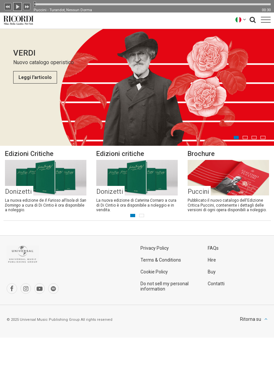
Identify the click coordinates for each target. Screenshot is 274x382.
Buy (212, 271)
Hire (212, 260)
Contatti (216, 283)
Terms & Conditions (160, 260)
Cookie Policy (154, 271)
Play (17, 6)
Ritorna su (250, 319)
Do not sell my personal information (164, 286)
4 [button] (262, 137)
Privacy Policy (154, 248)
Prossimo (27, 6)
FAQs (213, 248)
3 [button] (254, 137)
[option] (137, 87)
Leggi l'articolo (35, 77)
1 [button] (236, 137)
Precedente (8, 6)
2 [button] (245, 137)
